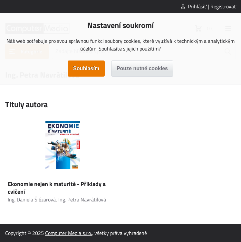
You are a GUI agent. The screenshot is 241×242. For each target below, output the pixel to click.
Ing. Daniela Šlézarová (32, 199)
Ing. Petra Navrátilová (82, 199)
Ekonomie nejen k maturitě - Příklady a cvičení (57, 188)
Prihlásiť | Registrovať (212, 6)
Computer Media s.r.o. (68, 233)
